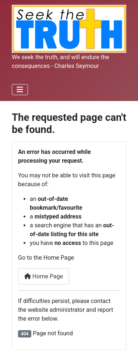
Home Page (43, 276)
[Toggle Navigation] (20, 89)
